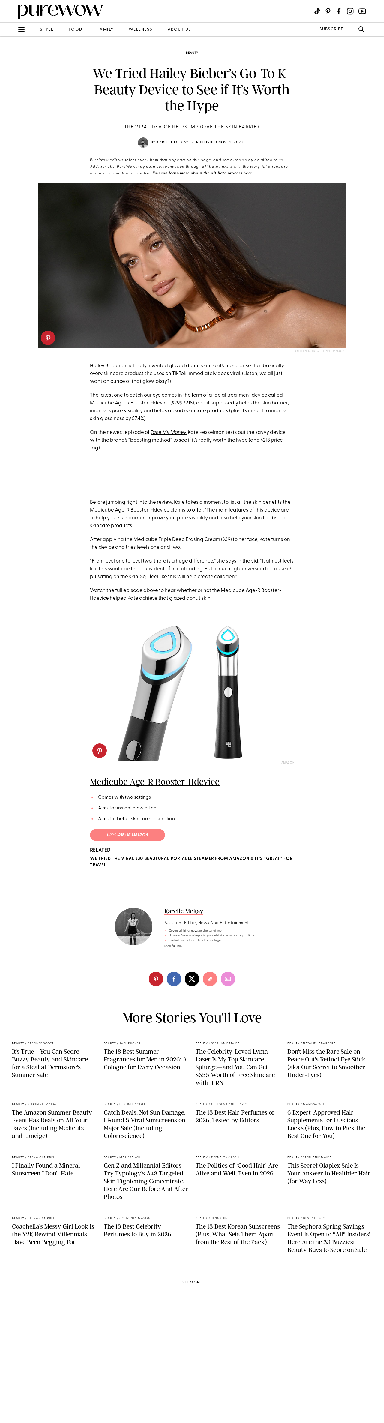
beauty (192, 53)
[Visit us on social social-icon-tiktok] (317, 11)
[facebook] (174, 1100)
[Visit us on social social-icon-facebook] (339, 11)
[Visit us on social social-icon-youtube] (362, 11)
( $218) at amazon (127, 957)
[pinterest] (48, 338)
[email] (228, 1100)
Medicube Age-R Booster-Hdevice (130, 403)
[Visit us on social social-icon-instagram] (350, 11)
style (47, 29)
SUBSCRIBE (331, 29)
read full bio (173, 1067)
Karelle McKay (172, 142)
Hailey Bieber (105, 365)
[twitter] (192, 1100)
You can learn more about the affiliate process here (202, 173)
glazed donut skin (189, 365)
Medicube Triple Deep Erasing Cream (177, 661)
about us (179, 29)
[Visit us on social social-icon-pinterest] (328, 11)
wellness (141, 29)
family (106, 29)
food (75, 29)
